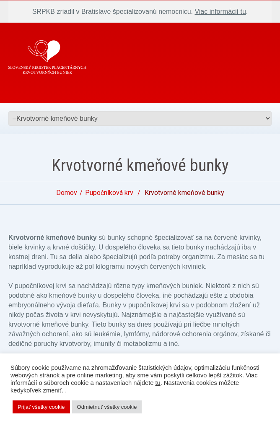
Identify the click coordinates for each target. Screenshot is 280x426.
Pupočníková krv (109, 193)
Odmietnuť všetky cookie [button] (107, 407)
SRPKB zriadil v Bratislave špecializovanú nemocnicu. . (140, 11)
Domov (66, 193)
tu (157, 382)
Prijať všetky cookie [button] (41, 407)
